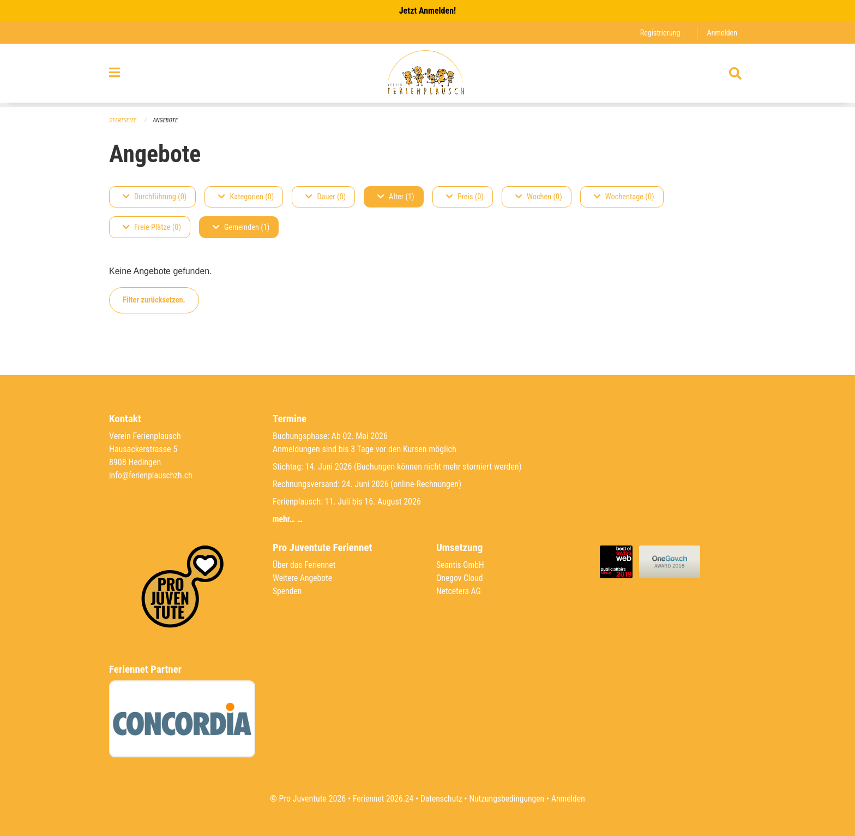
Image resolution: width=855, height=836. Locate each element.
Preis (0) (465, 196)
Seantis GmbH (460, 565)
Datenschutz (440, 798)
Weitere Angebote (303, 578)
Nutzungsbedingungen (507, 798)
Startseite (123, 120)
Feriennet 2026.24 (381, 798)
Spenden (288, 591)
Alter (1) (395, 196)
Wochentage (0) (624, 196)
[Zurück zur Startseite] (427, 75)
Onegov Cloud (460, 578)
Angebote (166, 120)
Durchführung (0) (154, 196)
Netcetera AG (459, 591)
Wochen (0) (538, 196)
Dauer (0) (325, 196)
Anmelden (721, 32)
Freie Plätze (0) (152, 227)
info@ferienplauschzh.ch (151, 475)
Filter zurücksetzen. (154, 300)
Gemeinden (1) (241, 227)
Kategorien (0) (246, 196)
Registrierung (659, 32)
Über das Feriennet (305, 565)
